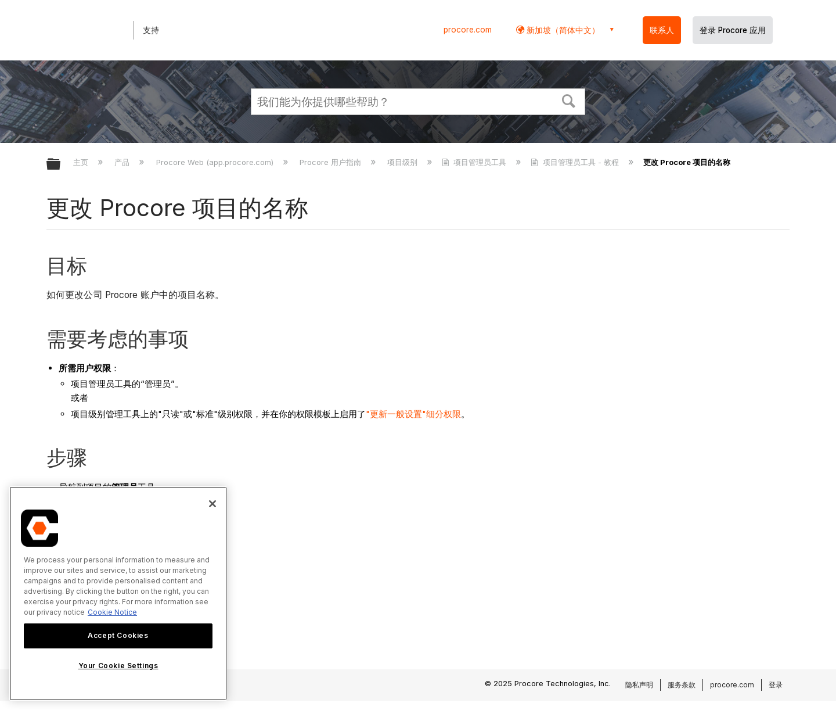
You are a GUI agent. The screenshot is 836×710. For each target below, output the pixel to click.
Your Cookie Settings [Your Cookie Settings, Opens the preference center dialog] (118, 665)
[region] (118, 593)
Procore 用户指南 (331, 162)
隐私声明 (639, 684)
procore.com (468, 29)
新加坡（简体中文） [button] (562, 30)
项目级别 (403, 162)
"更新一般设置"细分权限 (413, 413)
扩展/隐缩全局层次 (61, 164)
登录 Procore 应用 (733, 30)
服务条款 (682, 684)
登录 (776, 684)
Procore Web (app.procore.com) (216, 162)
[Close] (212, 504)
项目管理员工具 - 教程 (576, 162)
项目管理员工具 (475, 162)
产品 (123, 162)
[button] (569, 100)
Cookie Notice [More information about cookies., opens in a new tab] (112, 612)
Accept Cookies (118, 635)
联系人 (662, 30)
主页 (82, 162)
